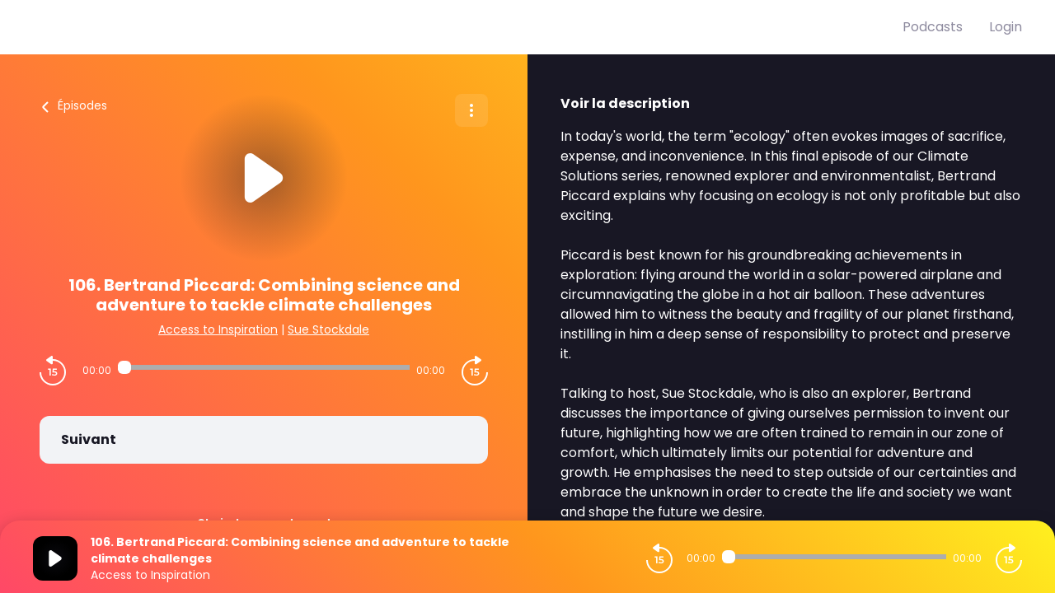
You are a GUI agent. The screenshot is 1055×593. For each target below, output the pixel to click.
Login (1005, 26)
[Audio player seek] (264, 367)
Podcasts (933, 26)
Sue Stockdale (328, 329)
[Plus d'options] (471, 110)
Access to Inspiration (218, 329)
